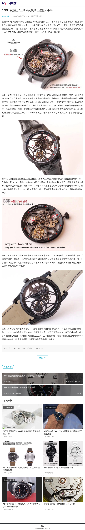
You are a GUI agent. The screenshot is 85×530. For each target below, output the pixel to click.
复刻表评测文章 (36, 16)
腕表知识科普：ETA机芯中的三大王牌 (59, 504)
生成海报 (8, 367)
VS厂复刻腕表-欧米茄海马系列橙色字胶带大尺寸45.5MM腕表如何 (21, 505)
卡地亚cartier (8, 407)
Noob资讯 (48, 480)
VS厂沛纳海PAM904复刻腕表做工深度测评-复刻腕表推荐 (21, 469)
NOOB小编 (5, 16)
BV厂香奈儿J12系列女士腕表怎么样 (58, 468)
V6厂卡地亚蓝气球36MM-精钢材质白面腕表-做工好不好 (22, 432)
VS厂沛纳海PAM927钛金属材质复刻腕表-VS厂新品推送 (63, 432)
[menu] (81, 3)
